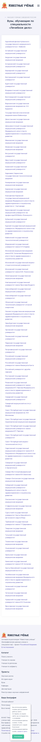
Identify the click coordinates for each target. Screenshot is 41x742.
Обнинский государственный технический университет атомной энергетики (18, 304)
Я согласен (18, 736)
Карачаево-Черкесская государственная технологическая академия (18, 176)
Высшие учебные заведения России (21, 17)
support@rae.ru (33, 733)
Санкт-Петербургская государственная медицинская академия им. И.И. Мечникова (20, 412)
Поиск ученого (6, 657)
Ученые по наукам (8, 660)
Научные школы (7, 676)
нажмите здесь (22, 731)
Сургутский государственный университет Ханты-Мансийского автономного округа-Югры (18, 515)
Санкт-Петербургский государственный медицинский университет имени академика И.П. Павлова (20, 428)
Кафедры (4, 686)
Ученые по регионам (9, 663)
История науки (6, 679)
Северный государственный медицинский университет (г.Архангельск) (16, 465)
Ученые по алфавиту (9, 666)
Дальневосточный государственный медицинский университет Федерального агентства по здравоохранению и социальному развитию (19, 131)
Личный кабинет (7, 702)
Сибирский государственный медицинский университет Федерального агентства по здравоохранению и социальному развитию (18, 490)
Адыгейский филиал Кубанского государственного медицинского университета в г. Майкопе (18, 44)
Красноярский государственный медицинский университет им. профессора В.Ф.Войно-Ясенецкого (18, 212)
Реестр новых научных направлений (15, 692)
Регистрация (6, 705)
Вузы (3, 682)
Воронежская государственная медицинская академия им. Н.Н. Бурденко (17, 106)
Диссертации (6, 689)
